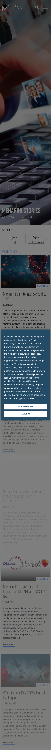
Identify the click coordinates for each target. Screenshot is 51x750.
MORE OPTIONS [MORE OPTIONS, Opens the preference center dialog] (25, 406)
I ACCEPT (25, 414)
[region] (25, 374)
